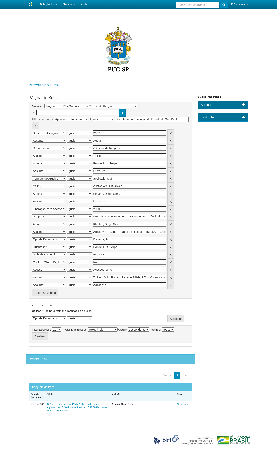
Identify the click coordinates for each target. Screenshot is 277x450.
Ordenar (122, 329)
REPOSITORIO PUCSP (44, 85)
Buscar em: (38, 106)
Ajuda (84, 4)
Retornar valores (45, 292)
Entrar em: (239, 4)
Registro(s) (155, 329)
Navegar (69, 4)
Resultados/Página (41, 329)
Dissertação (183, 404)
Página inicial (48, 4)
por (33, 112)
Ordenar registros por (76, 329)
